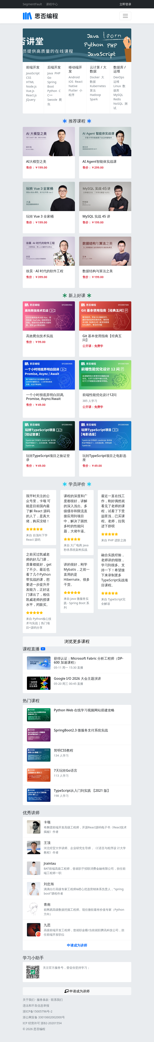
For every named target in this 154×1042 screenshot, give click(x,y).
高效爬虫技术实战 (39, 336)
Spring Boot (51, 84)
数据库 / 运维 (119, 69)
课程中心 (52, 4)
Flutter (73, 90)
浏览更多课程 (77, 641)
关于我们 (29, 1000)
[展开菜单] (125, 16)
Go (49, 78)
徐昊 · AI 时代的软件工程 (44, 271)
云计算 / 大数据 (98, 69)
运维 (116, 82)
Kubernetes (98, 86)
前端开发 (33, 67)
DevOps (118, 77)
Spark (94, 99)
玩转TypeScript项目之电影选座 (104, 457)
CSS (28, 78)
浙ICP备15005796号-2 (37, 1011)
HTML (30, 82)
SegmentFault (32, 4)
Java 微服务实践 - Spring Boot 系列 (76, 603)
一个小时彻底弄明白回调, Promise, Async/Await (45, 396)
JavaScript (33, 73)
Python (52, 91)
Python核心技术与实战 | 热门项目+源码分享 (38, 623)
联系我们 (57, 1000)
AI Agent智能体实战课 (99, 161)
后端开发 (54, 67)
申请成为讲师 (77, 945)
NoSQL (118, 104)
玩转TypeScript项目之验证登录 (48, 457)
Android (74, 77)
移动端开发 (75, 69)
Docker (95, 77)
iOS (71, 82)
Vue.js (30, 91)
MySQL (118, 95)
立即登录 (125, 4)
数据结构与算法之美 (97, 271)
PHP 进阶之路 (117, 540)
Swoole (52, 100)
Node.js (31, 86)
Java (50, 73)
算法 (93, 90)
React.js (31, 95)
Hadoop (95, 95)
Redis (117, 99)
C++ (50, 95)
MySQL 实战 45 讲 (96, 216)
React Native (75, 84)
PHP (57, 73)
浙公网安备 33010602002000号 (44, 1017)
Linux (117, 86)
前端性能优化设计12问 (99, 394)
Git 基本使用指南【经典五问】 (102, 338)
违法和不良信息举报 (36, 1005)
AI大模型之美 (36, 161)
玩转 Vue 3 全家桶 (40, 216)
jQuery (30, 100)
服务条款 (43, 1000)
